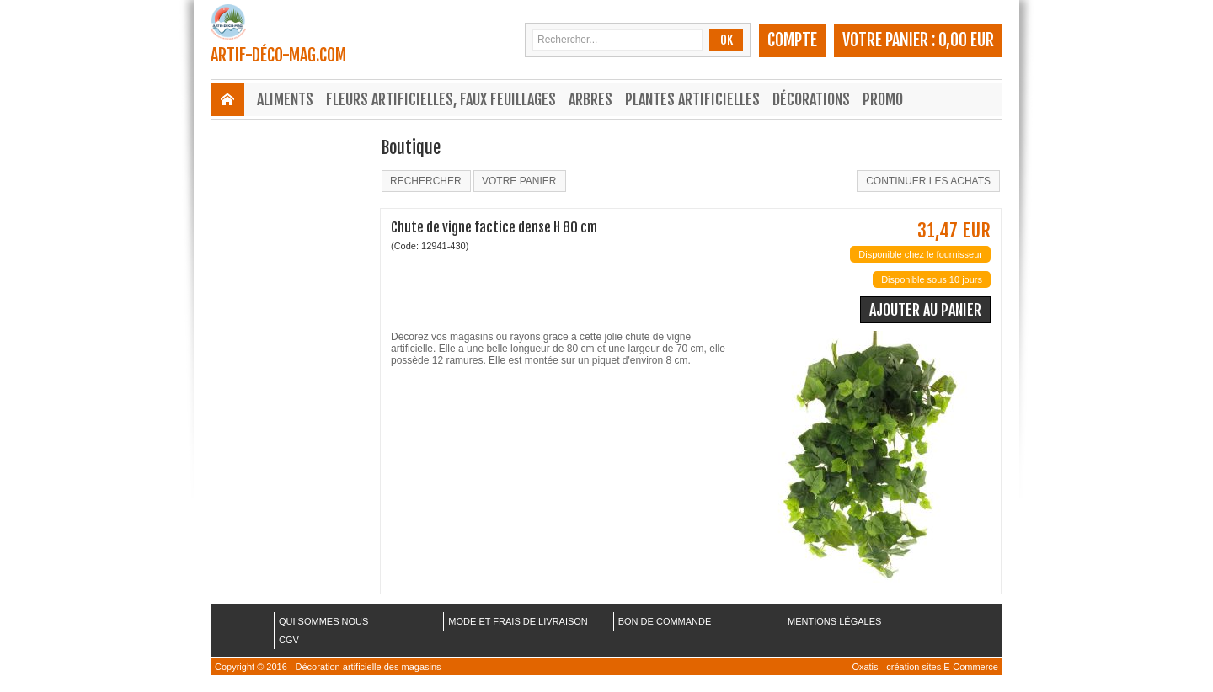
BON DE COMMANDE (665, 621)
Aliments (285, 99)
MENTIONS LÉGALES (834, 621)
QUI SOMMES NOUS (323, 621)
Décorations (811, 99)
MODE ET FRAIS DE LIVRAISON (517, 621)
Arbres (590, 99)
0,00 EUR (966, 40)
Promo (883, 99)
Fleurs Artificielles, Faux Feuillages (441, 99)
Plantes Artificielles (692, 99)
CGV (289, 640)
